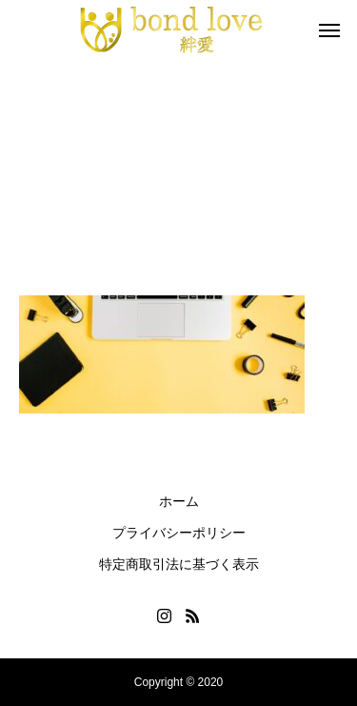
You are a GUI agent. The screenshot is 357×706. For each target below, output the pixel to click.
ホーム (179, 501)
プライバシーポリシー (179, 532)
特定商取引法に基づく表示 (179, 564)
